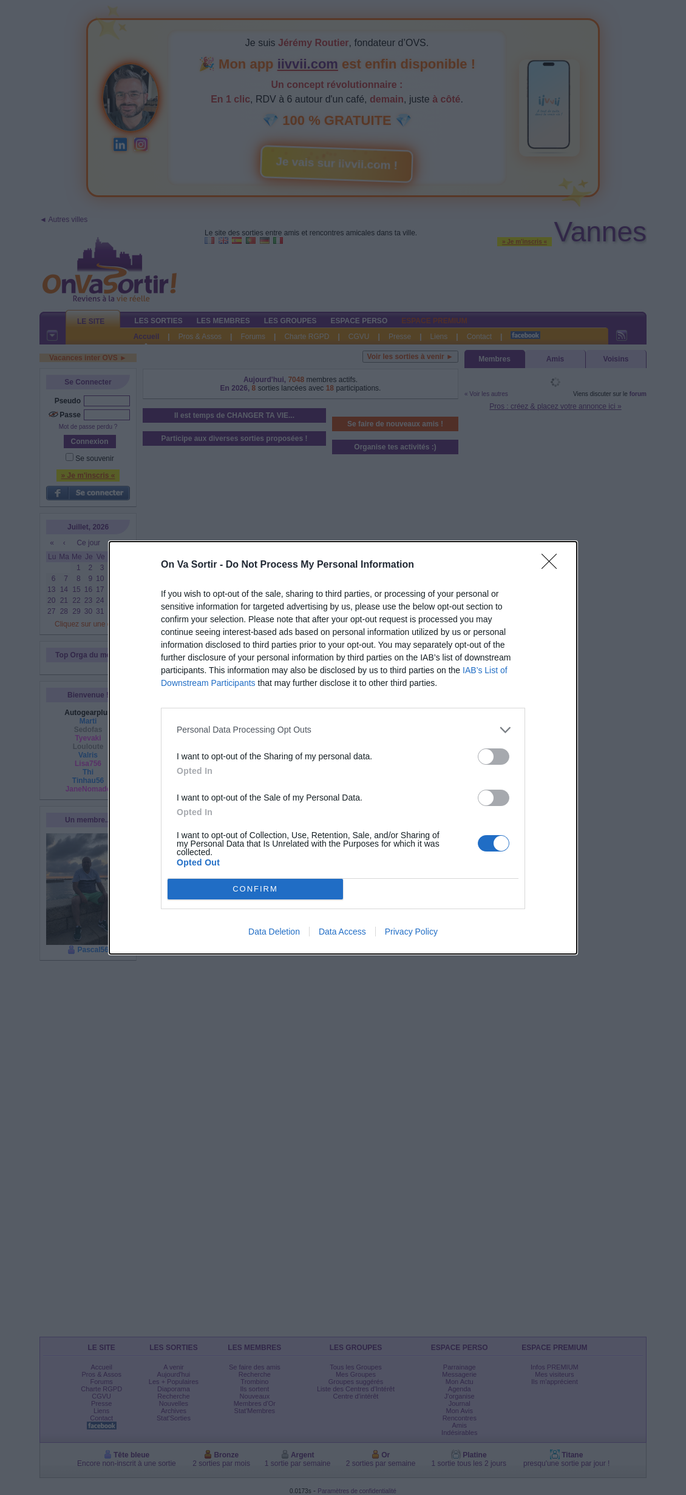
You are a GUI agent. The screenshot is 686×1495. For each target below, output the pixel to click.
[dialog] (343, 748)
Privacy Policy (411, 931)
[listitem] (343, 730)
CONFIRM (255, 888)
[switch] (493, 756)
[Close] (553, 565)
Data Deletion (274, 931)
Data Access (342, 931)
